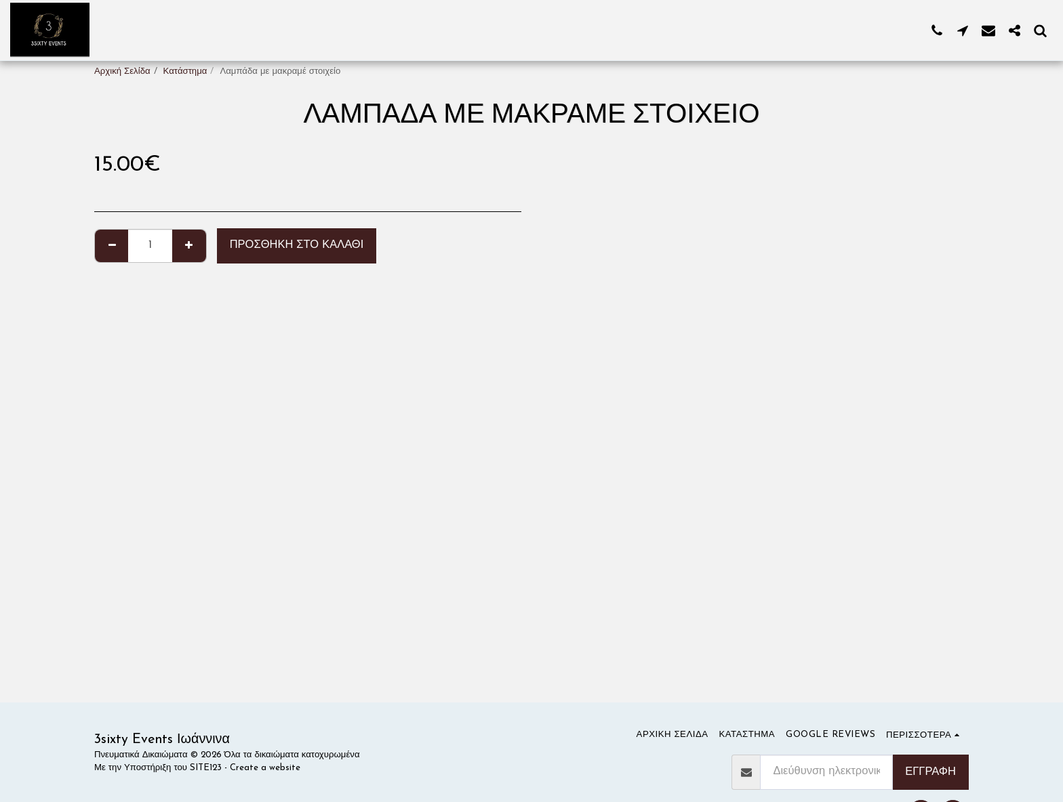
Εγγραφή (930, 772)
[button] (937, 30)
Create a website (265, 767)
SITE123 (206, 767)
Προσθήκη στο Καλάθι (297, 245)
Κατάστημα (185, 71)
